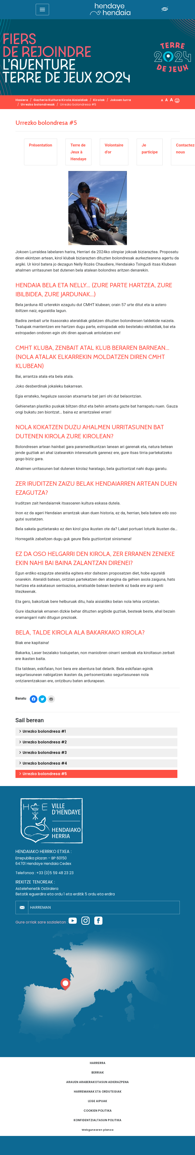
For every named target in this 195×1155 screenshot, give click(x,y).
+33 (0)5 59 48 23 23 (55, 872)
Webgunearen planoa (97, 1130)
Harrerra (97, 1063)
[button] (177, 100)
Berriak (97, 1072)
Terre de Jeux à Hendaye (78, 152)
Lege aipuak (97, 1101)
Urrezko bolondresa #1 (42, 731)
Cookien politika (98, 1111)
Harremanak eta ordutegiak (97, 1091)
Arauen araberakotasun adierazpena (97, 1082)
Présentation (40, 145)
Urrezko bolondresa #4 (42, 763)
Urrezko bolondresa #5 (42, 774)
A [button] (162, 100)
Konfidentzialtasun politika (97, 1120)
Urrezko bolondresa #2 (42, 742)
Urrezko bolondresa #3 (42, 752)
